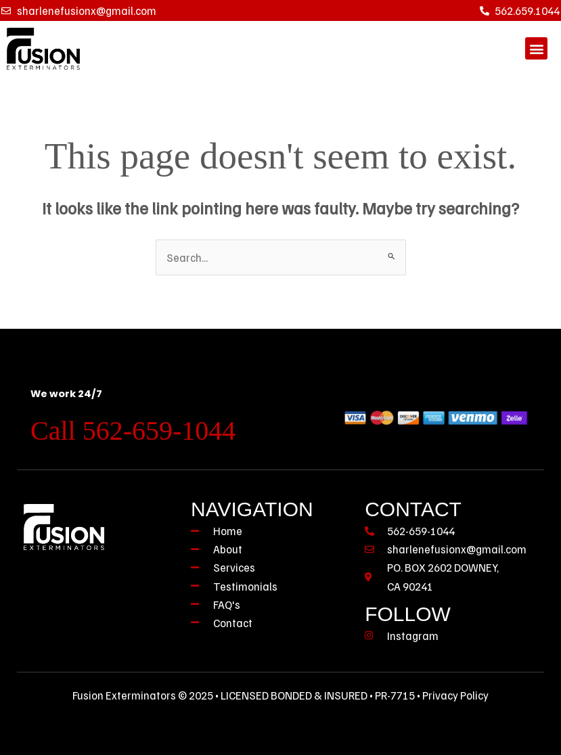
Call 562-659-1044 (132, 430)
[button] (536, 48)
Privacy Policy (455, 695)
